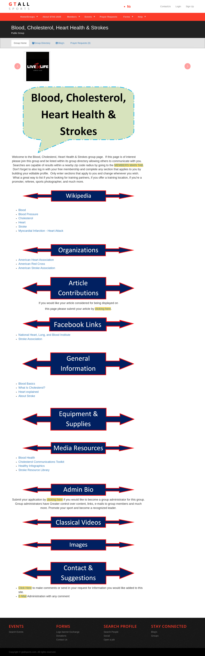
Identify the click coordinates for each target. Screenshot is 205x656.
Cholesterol (25, 218)
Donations (61, 635)
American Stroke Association (36, 268)
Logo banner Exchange (67, 632)
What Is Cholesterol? (31, 387)
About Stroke (26, 396)
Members (72, 17)
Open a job (109, 639)
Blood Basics (26, 383)
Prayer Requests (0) (80, 43)
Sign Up (190, 6)
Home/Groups (27, 17)
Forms (126, 17)
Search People (111, 632)
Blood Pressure (28, 214)
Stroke (22, 226)
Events (88, 17)
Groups (155, 635)
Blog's (60, 43)
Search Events (16, 632)
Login (178, 6)
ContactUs (165, 6)
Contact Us (61, 639)
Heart (21, 222)
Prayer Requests (108, 17)
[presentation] (17, 66)
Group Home (20, 43)
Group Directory (41, 43)
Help (140, 17)
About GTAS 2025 (52, 17)
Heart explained (28, 391)
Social (107, 635)
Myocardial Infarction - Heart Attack (40, 230)
